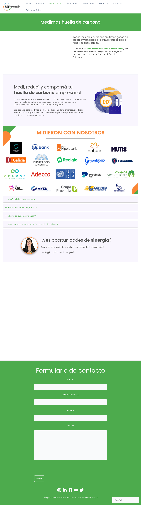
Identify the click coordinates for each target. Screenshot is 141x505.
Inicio (31, 6)
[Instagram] (59, 490)
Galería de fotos (128, 6)
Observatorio (71, 6)
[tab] (70, 197)
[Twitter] (82, 490)
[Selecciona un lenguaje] (125, 500)
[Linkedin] (65, 490)
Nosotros (41, 6)
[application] (59, 6)
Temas (99, 6)
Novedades (86, 6)
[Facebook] (70, 490)
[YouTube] (76, 490)
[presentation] (54, 468)
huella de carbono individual (105, 47)
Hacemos (55, 6)
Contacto (112, 6)
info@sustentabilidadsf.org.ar (88, 498)
